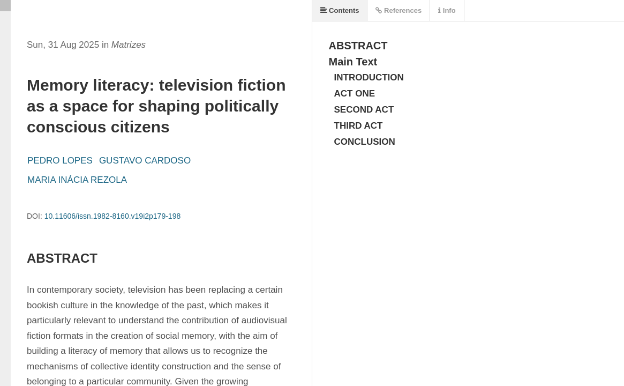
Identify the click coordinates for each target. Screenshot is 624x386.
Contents (339, 10)
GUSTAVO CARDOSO (145, 160)
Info (446, 10)
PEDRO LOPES (60, 160)
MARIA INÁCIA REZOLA (77, 180)
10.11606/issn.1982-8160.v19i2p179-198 (112, 216)
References (398, 10)
